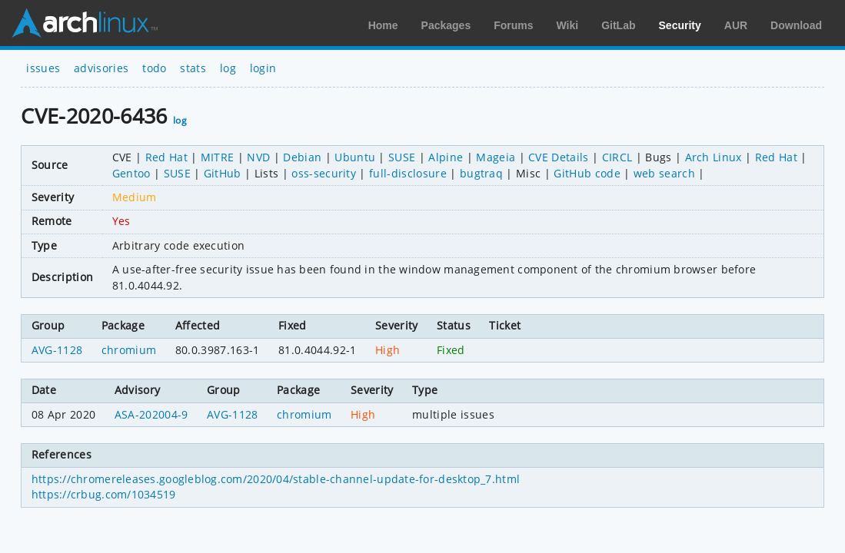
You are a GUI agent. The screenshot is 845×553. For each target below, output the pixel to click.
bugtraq (481, 173)
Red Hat (166, 157)
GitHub (222, 173)
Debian (302, 157)
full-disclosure (408, 173)
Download (796, 25)
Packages (446, 25)
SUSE (401, 157)
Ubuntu (354, 157)
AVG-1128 (57, 350)
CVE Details (558, 157)
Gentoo (131, 173)
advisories (101, 68)
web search (664, 173)
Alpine (445, 157)
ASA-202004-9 (151, 414)
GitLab (618, 25)
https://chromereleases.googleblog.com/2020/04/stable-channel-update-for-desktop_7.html (276, 479)
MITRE (218, 157)
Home (383, 25)
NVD (258, 157)
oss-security (323, 173)
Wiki (568, 25)
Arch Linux (85, 23)
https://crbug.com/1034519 (104, 494)
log (228, 68)
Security (680, 25)
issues (43, 68)
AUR (735, 25)
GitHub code (587, 173)
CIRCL (617, 157)
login (263, 68)
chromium (129, 350)
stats (193, 68)
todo (154, 68)
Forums (513, 25)
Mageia (495, 157)
